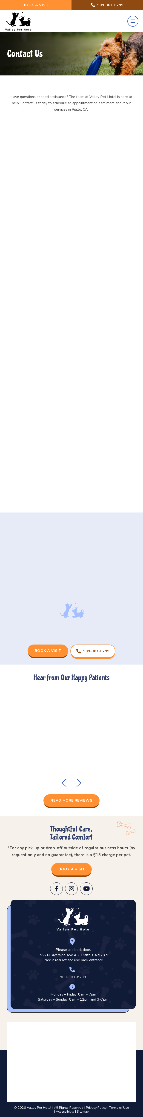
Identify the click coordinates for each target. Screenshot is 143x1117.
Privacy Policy (96, 1107)
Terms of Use (119, 1107)
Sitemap (83, 1111)
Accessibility (65, 1111)
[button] (132, 21)
